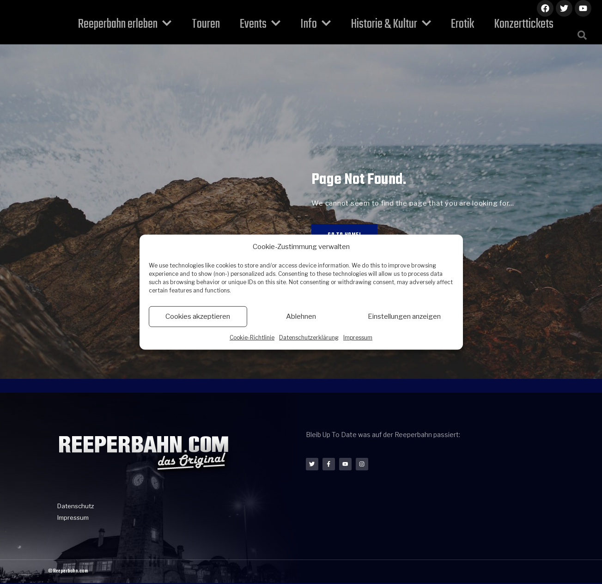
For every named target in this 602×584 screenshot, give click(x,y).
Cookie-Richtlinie (252, 337)
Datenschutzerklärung (309, 337)
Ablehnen (301, 316)
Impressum (357, 337)
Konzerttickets (502, 24)
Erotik (447, 24)
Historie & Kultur (382, 24)
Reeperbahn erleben (140, 24)
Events (263, 24)
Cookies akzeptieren (197, 316)
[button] (582, 35)
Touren (215, 24)
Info (313, 24)
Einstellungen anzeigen (404, 316)
